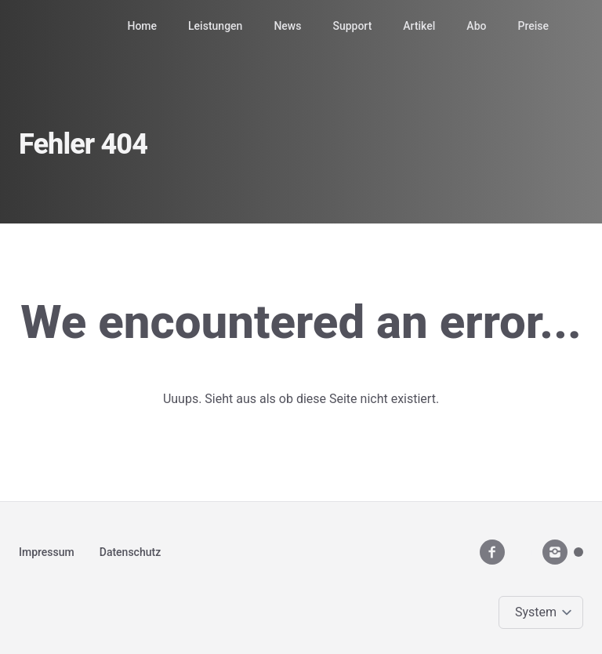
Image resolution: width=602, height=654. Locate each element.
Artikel (419, 26)
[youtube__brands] (523, 552)
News (287, 26)
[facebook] (492, 552)
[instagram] (555, 552)
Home (142, 26)
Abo (476, 26)
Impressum (46, 552)
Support (352, 26)
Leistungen (215, 26)
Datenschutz (130, 552)
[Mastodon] (578, 552)
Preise (533, 26)
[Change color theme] (544, 612)
